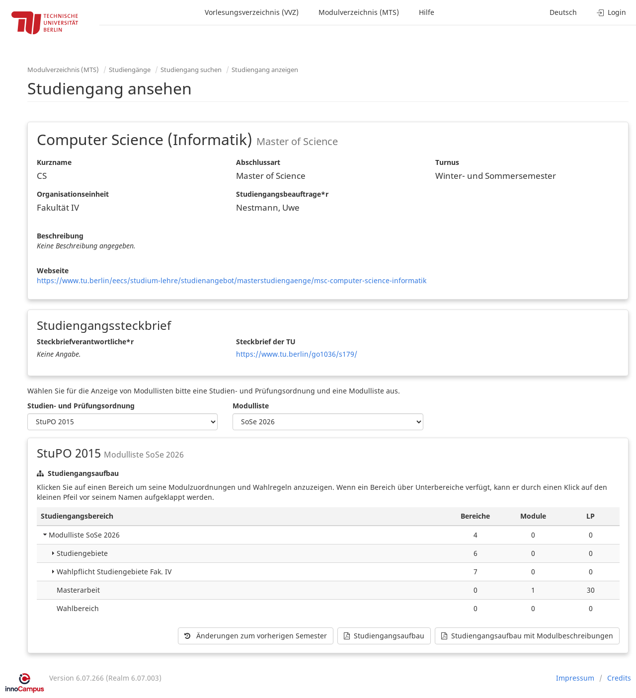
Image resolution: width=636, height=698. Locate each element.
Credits (619, 678)
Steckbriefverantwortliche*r (85, 341)
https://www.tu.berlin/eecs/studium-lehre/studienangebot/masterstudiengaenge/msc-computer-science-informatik (231, 280)
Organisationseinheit (73, 194)
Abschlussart (258, 162)
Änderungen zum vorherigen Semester (255, 635)
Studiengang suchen (191, 69)
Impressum (575, 678)
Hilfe (426, 12)
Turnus (447, 162)
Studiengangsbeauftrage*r (282, 194)
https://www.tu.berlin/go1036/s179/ (296, 354)
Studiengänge (130, 69)
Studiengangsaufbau (384, 635)
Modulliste (251, 405)
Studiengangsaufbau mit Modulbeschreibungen (527, 635)
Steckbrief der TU (266, 341)
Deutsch (563, 12)
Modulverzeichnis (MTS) (358, 12)
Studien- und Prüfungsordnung (81, 405)
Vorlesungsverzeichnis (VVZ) (252, 12)
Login (611, 12)
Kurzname (54, 162)
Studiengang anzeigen (265, 69)
